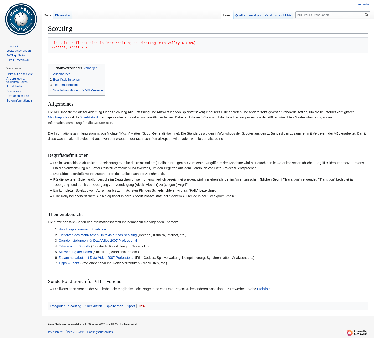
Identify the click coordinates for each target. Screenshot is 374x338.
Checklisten (93, 306)
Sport (131, 306)
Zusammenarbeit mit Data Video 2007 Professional (96, 258)
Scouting (74, 306)
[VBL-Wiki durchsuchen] (332, 14)
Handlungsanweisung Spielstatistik (84, 229)
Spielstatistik (89, 117)
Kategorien (57, 306)
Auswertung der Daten (75, 252)
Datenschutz (55, 332)
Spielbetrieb (114, 306)
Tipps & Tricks (69, 263)
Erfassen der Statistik (74, 246)
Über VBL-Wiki (75, 332)
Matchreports (58, 117)
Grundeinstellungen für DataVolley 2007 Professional (98, 240)
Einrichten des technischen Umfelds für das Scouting (98, 235)
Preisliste (263, 289)
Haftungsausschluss (100, 332)
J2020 (142, 306)
